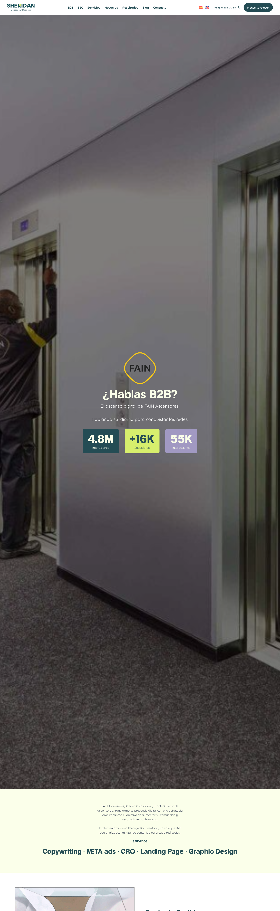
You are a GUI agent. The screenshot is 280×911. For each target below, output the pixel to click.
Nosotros (111, 7)
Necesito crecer (258, 7)
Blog (146, 7)
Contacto (159, 7)
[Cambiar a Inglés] (207, 7)
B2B (70, 7)
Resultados (130, 7)
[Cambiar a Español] (200, 7)
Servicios (93, 7)
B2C (80, 7)
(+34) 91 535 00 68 (226, 7)
